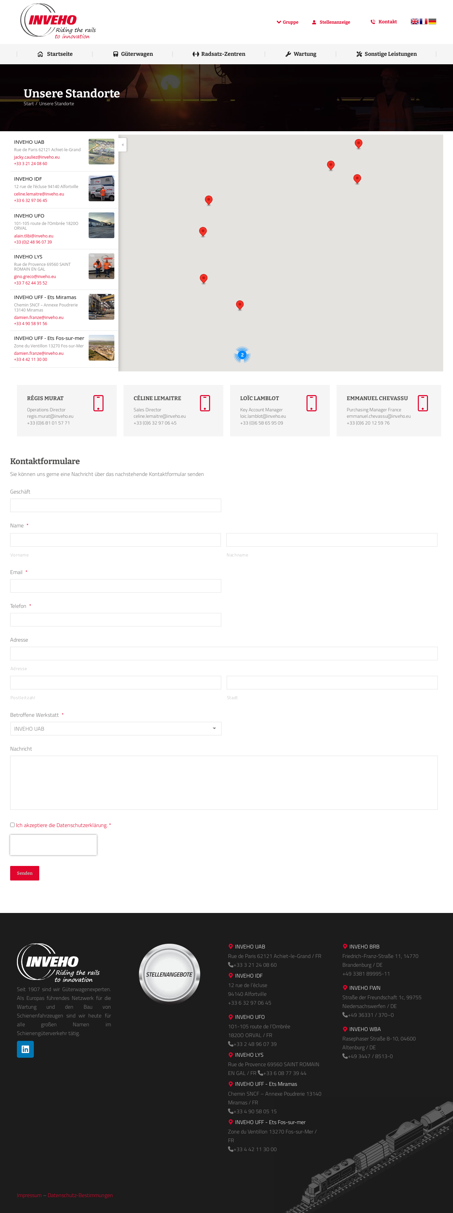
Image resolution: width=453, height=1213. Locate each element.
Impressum (29, 1195)
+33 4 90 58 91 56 (30, 323)
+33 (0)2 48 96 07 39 (33, 242)
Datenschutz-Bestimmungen (80, 1195)
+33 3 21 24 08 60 (30, 163)
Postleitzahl (23, 697)
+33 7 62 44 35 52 (30, 283)
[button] (208, 201)
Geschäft (20, 491)
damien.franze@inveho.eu (39, 317)
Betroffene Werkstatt (37, 715)
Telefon (20, 606)
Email (19, 572)
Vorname (19, 554)
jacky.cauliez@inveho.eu (37, 157)
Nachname (237, 554)
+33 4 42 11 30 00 (30, 359)
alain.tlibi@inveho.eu (33, 236)
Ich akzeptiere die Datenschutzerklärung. (62, 825)
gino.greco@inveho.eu (35, 276)
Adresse (19, 640)
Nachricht (21, 749)
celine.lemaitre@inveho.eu (39, 194)
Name (19, 525)
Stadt (232, 697)
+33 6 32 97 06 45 (30, 200)
